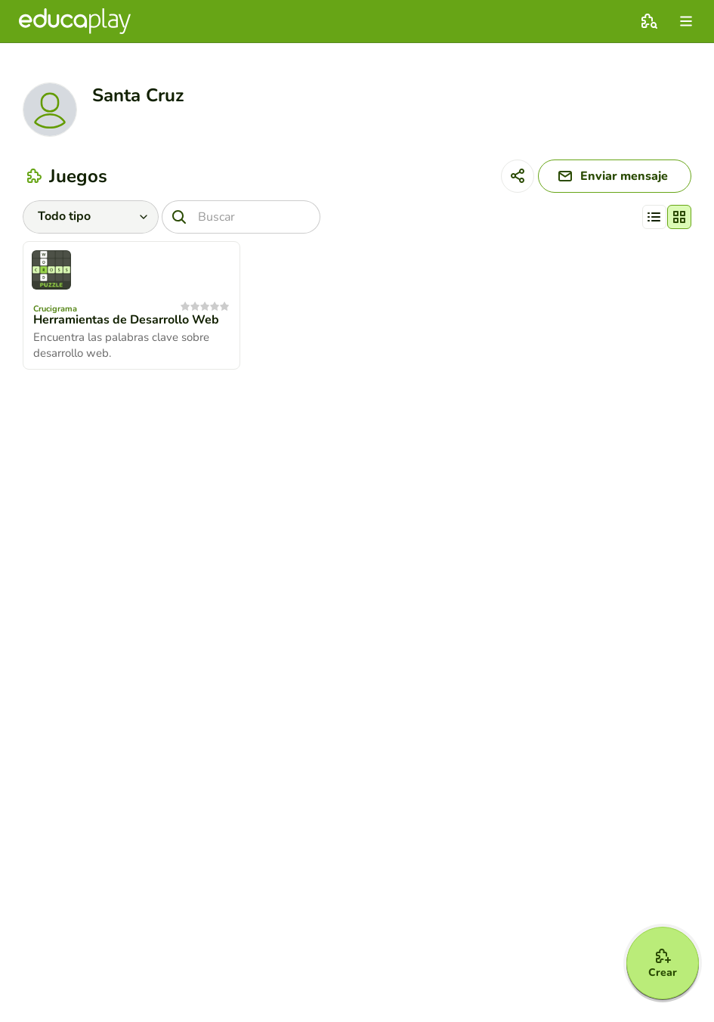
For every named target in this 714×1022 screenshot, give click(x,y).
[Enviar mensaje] (614, 176)
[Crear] (662, 963)
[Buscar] (241, 217)
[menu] (686, 21)
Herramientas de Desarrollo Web (126, 320)
